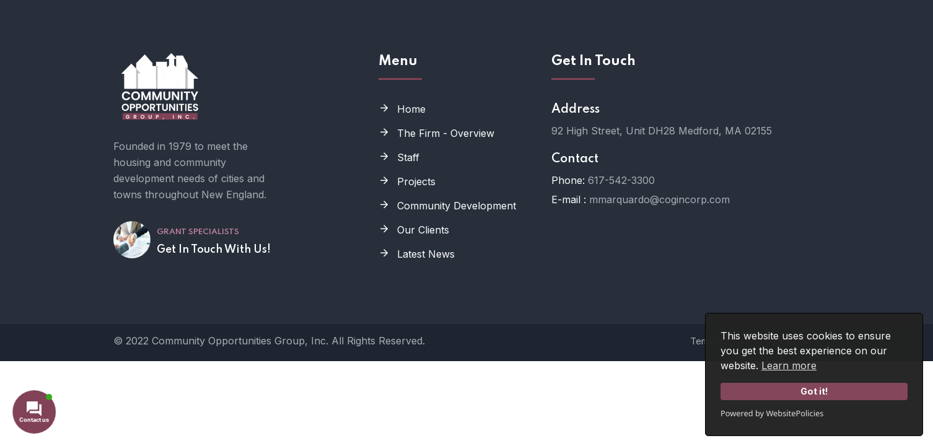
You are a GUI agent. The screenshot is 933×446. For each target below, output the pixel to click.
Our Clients (423, 230)
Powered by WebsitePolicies (772, 413)
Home (411, 109)
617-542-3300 (621, 180)
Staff (408, 157)
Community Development (456, 205)
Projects (416, 181)
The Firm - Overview (445, 133)
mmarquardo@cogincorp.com (659, 199)
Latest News (426, 254)
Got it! (814, 391)
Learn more (789, 365)
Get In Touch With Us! (214, 249)
